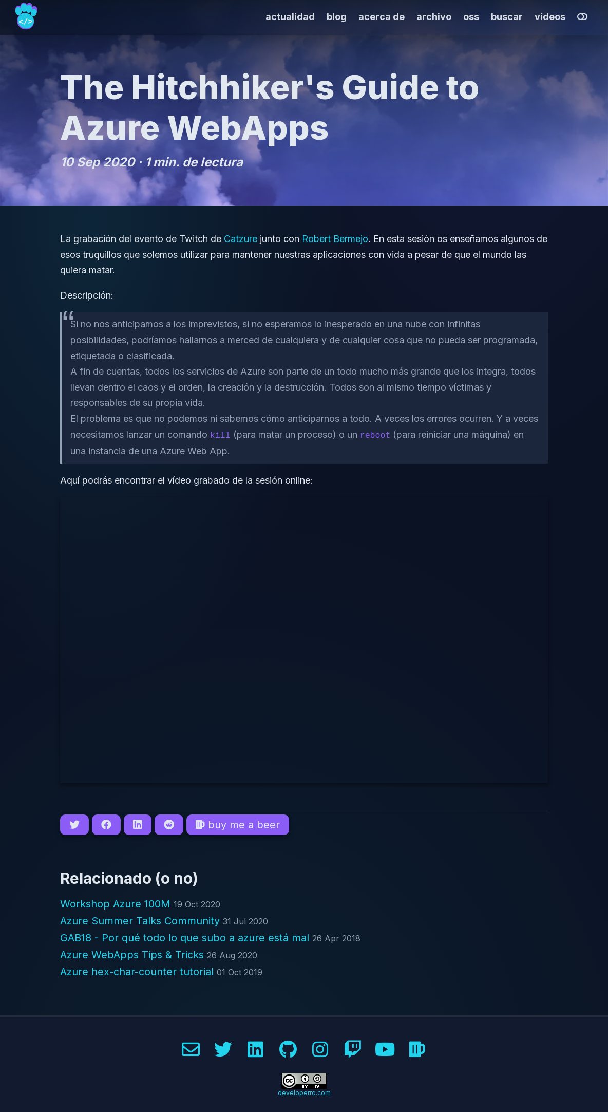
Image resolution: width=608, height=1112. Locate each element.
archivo (433, 16)
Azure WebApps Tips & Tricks (133, 954)
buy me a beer (238, 824)
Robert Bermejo (335, 238)
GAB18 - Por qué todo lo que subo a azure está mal (186, 937)
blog (337, 16)
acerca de (381, 16)
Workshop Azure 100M (117, 903)
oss (471, 16)
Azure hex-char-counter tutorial (138, 971)
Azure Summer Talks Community (141, 920)
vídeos (550, 16)
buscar (507, 16)
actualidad (290, 16)
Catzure (240, 238)
